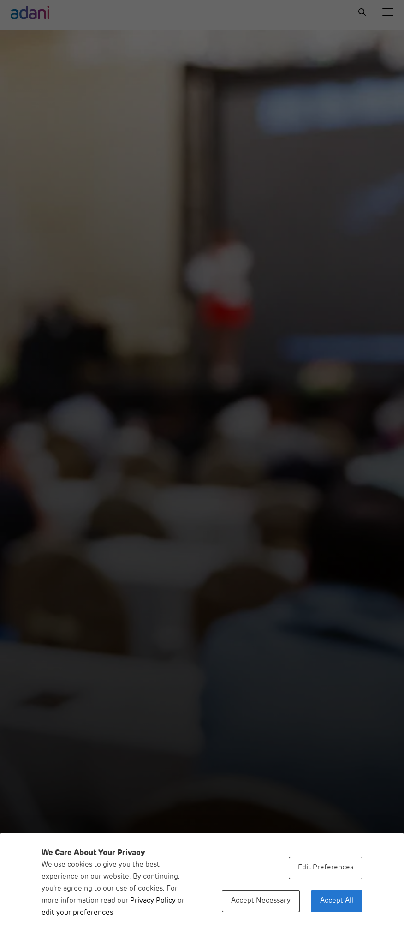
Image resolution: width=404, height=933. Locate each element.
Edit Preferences (325, 867)
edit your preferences (77, 912)
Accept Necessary (261, 900)
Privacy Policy (153, 900)
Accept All (336, 900)
